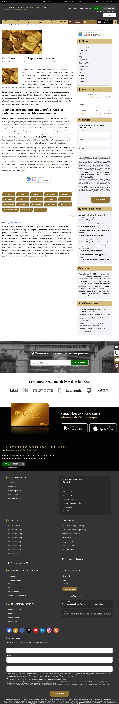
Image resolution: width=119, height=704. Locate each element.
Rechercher (80, 363)
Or (65, 199)
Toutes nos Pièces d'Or (73, 559)
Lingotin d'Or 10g (14, 549)
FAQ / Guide (67, 584)
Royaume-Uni (9, 204)
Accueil (4, 25)
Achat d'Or (7, 22)
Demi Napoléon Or (69, 549)
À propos (65, 487)
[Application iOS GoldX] (103, 428)
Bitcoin (81, 82)
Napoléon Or (84, 72)
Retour (72, 216)
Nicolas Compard (97, 235)
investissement (28, 72)
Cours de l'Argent (41, 22)
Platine (81, 75)
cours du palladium (57, 235)
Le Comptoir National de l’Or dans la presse (59, 381)
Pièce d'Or (83, 69)
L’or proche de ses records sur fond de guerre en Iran (93, 247)
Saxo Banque (37, 204)
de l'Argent (32, 570)
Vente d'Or (48, 455)
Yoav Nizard (40, 210)
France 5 (60, 390)
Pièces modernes (14, 592)
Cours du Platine (14, 609)
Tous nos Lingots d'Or (18, 563)
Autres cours (53, 22)
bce (8, 194)
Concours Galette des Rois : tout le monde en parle (92, 330)
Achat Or (11, 483)
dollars (25, 167)
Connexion (109, 15)
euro (22, 199)
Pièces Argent (13, 584)
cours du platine (43, 235)
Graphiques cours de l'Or (17, 596)
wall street (26, 210)
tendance (53, 75)
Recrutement (67, 507)
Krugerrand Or (67, 541)
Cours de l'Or (28, 22)
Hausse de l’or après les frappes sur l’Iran (92, 256)
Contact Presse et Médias (71, 503)
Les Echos (102, 390)
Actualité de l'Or (71, 570)
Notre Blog (66, 511)
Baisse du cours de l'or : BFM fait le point (94, 315)
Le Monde (73, 390)
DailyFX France (51, 194)
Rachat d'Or (17, 22)
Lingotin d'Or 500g (15, 530)
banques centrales (52, 232)
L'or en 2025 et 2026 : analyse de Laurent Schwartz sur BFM (91, 324)
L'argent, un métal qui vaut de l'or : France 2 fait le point (92, 319)
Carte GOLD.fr (104, 22)
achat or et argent (50, 253)
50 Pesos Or (67, 538)
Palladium (83, 78)
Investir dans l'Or (85, 50)
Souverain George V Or (71, 534)
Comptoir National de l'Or (19, 62)
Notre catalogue (70, 589)
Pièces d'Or (68, 520)
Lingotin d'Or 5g (14, 553)
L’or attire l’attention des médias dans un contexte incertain (93, 216)
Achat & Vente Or (17, 477)
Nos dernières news (72, 596)
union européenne (10, 210)
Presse (75, 8)
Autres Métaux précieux (21, 604)
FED (52, 238)
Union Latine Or (68, 545)
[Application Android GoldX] (74, 428)
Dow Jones (65, 194)
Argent (81, 57)
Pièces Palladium (14, 621)
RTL (89, 390)
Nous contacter (85, 8)
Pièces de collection (15, 588)
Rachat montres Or (15, 494)
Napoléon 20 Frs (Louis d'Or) (73, 526)
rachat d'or (32, 250)
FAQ (69, 8)
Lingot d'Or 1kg (14, 526)
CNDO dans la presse (91, 303)
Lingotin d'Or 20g (14, 545)
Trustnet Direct (65, 204)
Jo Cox (51, 199)
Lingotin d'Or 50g (14, 541)
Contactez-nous (68, 499)
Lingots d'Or (15, 520)
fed (37, 199)
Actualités (63, 22)
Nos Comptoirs (75, 22)
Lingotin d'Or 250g (15, 534)
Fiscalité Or (66, 576)
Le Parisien (43, 390)
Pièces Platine (13, 617)
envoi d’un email (92, 702)
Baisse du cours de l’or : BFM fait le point (94, 224)
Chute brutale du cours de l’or (90, 239)
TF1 (14, 390)
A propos (86, 268)
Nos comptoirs (67, 491)
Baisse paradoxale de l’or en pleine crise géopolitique (94, 231)
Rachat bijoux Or (14, 491)
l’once (48, 161)
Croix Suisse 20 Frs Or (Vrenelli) (74, 530)
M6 (25, 390)
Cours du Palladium (15, 613)
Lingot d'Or (83, 60)
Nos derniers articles (91, 209)
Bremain (37, 194)
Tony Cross (51, 204)
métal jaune (21, 250)
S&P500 (23, 204)
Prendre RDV (89, 22)
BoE (22, 194)
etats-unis (8, 199)
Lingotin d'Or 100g (15, 538)
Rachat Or (12, 487)
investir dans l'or (62, 250)
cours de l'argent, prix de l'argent (24, 235)
